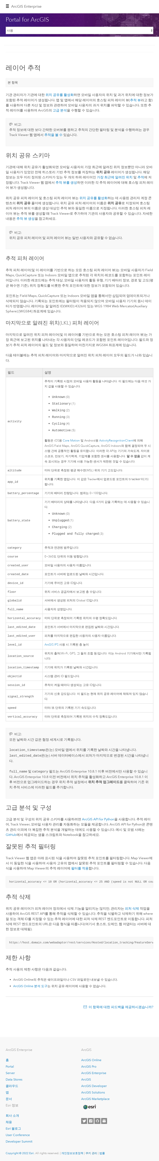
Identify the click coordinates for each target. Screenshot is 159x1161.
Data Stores (14, 1079)
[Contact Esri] (104, 1121)
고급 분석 (60, 110)
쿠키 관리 (91, 1153)
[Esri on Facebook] (91, 1121)
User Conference (18, 1135)
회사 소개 (12, 1115)
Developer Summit (19, 1141)
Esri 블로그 (13, 1128)
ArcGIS (86, 1079)
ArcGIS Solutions (93, 1092)
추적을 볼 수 (53, 135)
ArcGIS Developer (94, 1086)
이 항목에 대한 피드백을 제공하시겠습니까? (121, 1014)
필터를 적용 (80, 875)
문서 (9, 1099)
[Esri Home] (89, 1107)
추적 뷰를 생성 (66, 182)
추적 (140, 177)
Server (10, 1073)
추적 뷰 (135, 100)
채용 (9, 1122)
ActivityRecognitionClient (116, 440)
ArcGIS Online (91, 1060)
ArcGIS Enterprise (26, 6)
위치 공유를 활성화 (59, 95)
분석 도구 (30, 993)
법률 (102, 1153)
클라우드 (12, 1086)
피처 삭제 (132, 915)
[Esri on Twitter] (84, 1121)
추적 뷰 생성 (25, 219)
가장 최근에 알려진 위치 (115, 177)
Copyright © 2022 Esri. (20, 1153)
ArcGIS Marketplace (95, 1099)
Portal (10, 1066)
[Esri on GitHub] (97, 1121)
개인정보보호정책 (72, 1153)
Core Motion (71, 440)
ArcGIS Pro (88, 1066)
